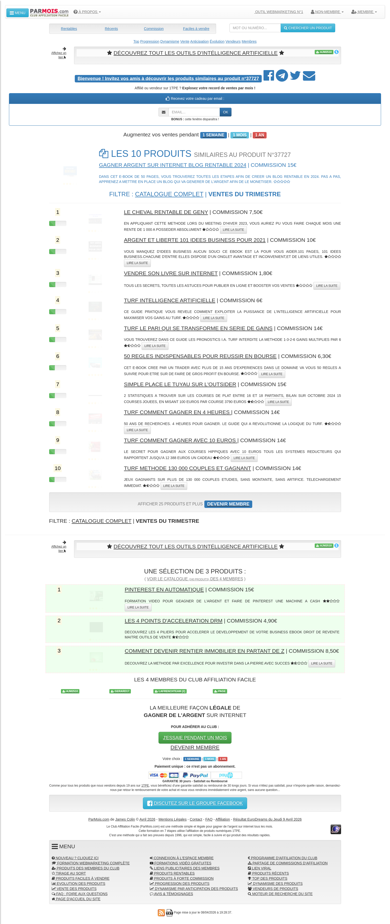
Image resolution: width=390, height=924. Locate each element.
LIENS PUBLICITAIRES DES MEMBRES (185, 868)
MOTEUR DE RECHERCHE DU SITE (280, 894)
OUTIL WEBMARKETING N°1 (276, 12)
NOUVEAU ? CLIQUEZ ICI (75, 858)
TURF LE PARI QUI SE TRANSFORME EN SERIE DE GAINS (198, 328)
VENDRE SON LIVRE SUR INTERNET (171, 273)
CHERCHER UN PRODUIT (308, 28)
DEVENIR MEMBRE (195, 747)
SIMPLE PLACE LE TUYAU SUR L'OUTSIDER (180, 384)
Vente (184, 41)
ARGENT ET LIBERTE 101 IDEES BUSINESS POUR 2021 (195, 240)
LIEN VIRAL (259, 868)
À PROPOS (87, 12)
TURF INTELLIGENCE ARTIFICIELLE (169, 300)
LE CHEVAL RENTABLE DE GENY (166, 212)
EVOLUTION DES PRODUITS (79, 884)
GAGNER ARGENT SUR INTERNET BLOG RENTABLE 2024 (172, 165)
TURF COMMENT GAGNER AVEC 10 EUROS (180, 440)
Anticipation (199, 41)
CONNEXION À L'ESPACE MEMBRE (182, 858)
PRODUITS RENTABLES (172, 873)
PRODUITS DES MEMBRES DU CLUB (86, 868)
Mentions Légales (173, 819)
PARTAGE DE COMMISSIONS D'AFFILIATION (288, 863)
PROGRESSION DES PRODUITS (179, 884)
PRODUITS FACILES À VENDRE (81, 878)
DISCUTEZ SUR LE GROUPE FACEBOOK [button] (195, 803)
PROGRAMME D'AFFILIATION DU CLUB (282, 858)
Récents (111, 29)
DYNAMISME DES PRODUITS (275, 884)
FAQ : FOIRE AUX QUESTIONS (80, 894)
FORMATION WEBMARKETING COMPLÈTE (91, 863)
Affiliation (223, 819)
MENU (17, 13)
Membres (249, 41)
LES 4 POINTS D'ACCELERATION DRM (174, 621)
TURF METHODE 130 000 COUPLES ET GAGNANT (187, 468)
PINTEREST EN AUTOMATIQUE (164, 589)
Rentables (69, 29)
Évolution (217, 41)
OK (225, 112)
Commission (154, 29)
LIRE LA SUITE (233, 230)
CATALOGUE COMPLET (169, 194)
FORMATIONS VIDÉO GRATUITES (181, 863)
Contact (196, 819)
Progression (149, 41)
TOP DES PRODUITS (267, 878)
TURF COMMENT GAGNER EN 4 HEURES (177, 412)
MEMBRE (364, 12)
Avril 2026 (147, 819)
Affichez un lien (58, 53)
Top (136, 41)
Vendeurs (233, 41)
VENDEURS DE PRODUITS (273, 889)
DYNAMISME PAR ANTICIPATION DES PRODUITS (194, 889)
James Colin (125, 819)
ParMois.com (98, 819)
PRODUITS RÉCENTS (268, 873)
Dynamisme (169, 41)
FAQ (209, 819)
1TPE (145, 785)
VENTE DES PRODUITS (74, 889)
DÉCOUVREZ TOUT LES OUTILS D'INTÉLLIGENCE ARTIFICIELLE (196, 53)
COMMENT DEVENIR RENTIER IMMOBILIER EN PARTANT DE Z (204, 651)
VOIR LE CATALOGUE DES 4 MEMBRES (195, 579)
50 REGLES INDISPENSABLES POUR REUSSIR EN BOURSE (200, 356)
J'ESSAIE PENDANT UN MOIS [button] (195, 737)
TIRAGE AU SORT (69, 873)
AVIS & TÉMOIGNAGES (171, 894)
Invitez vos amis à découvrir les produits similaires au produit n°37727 (168, 78)
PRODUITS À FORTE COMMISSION (182, 878)
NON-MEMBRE (327, 12)
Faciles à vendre (196, 29)
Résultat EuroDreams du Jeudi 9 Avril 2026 (267, 819)
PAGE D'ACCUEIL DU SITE (76, 899)
